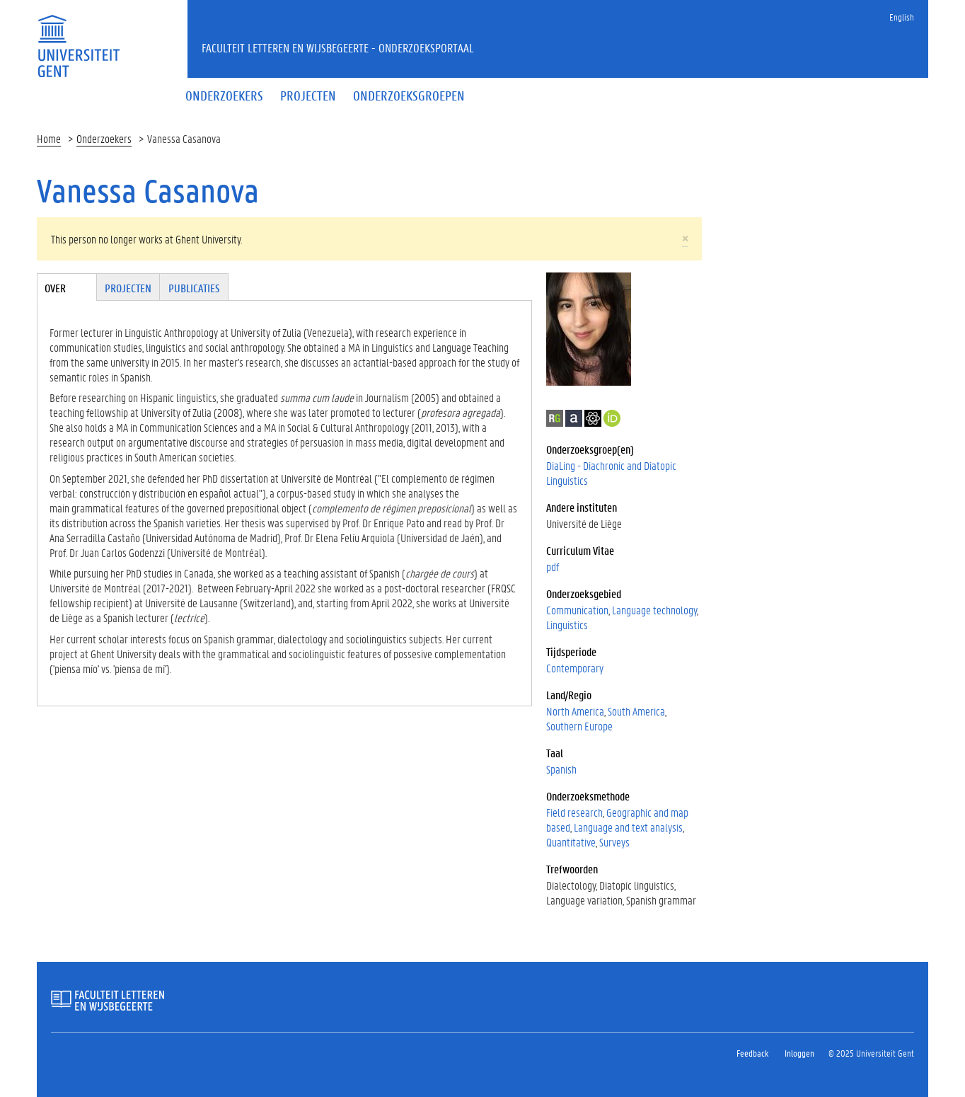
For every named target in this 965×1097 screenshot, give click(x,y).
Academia (573, 418)
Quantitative (571, 841)
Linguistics (567, 624)
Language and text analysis (628, 827)
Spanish (561, 769)
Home (49, 138)
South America (636, 710)
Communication (577, 609)
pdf (552, 566)
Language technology (654, 609)
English (901, 17)
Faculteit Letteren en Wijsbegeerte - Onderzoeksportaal (338, 47)
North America (575, 710)
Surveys (614, 841)
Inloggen (799, 1053)
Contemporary (574, 667)
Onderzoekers (104, 138)
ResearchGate (554, 418)
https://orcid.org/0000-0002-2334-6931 (611, 418)
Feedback (752, 1053)
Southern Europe (579, 725)
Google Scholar (592, 418)
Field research (574, 812)
